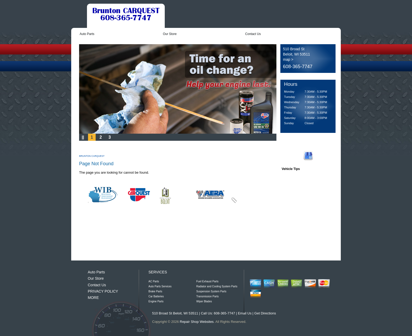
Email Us (244, 313)
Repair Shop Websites (197, 322)
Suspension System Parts (211, 291)
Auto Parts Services (160, 286)
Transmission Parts (207, 296)
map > (288, 59)
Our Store (170, 34)
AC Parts (153, 281)
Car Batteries (156, 296)
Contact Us (253, 34)
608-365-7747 (297, 66)
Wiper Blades (204, 301)
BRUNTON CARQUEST (92, 156)
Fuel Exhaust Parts (207, 281)
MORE (93, 297)
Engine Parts (155, 301)
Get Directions (265, 313)
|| (83, 137)
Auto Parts (87, 34)
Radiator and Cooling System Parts (216, 286)
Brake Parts (155, 291)
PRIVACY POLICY (103, 291)
